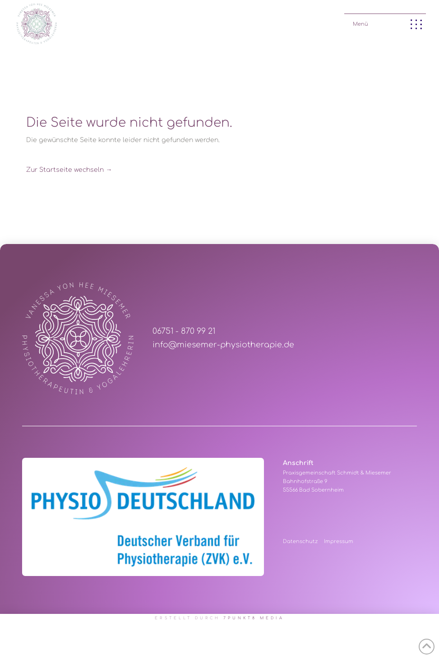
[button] (385, 22)
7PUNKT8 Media (253, 618)
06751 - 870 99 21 (183, 331)
